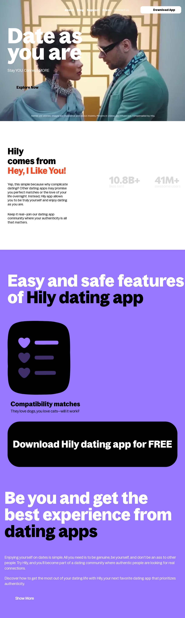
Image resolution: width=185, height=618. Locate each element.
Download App (161, 10)
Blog (80, 10)
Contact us (121, 10)
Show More (24, 598)
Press (106, 10)
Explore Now (27, 87)
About (69, 10)
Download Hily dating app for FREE (92, 444)
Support (93, 10)
